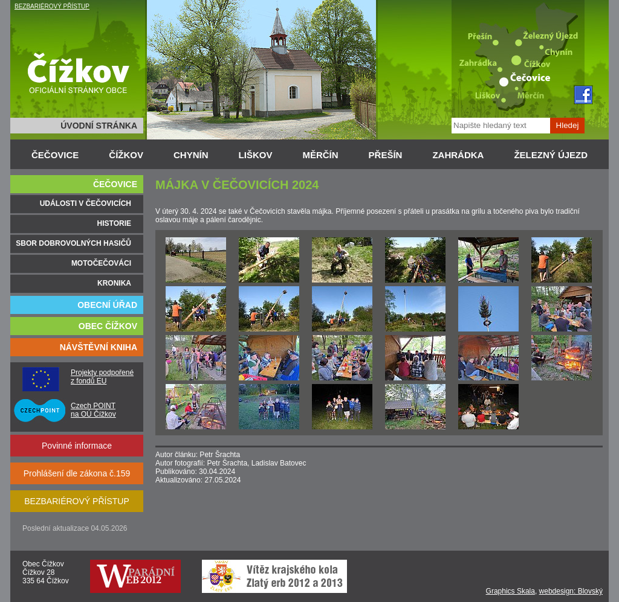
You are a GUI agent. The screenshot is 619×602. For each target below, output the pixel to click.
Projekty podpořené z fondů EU (102, 376)
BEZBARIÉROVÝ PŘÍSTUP (52, 6)
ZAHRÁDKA (458, 155)
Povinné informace (77, 445)
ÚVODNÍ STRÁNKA (98, 125)
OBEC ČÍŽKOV (108, 326)
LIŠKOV (256, 155)
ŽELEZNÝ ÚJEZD (551, 155)
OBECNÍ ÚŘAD (107, 305)
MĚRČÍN (320, 155)
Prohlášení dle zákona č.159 (77, 473)
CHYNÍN (191, 155)
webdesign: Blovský (571, 591)
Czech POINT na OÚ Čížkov (93, 410)
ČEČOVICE (55, 155)
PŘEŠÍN (386, 155)
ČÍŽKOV (126, 155)
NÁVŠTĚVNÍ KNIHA (98, 347)
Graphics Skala (510, 591)
